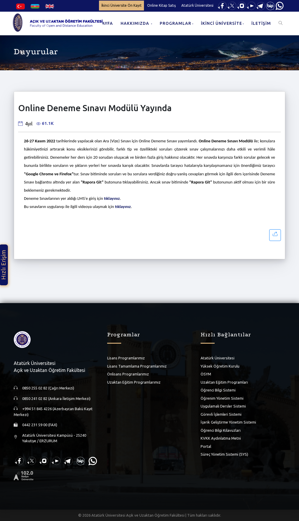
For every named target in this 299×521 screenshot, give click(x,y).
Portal (206, 446)
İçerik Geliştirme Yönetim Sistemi (228, 422)
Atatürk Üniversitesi (197, 5)
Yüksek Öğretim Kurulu (220, 366)
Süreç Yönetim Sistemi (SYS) (224, 454)
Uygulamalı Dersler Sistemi (223, 406)
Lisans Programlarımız (126, 358)
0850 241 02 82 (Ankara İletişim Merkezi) (56, 398)
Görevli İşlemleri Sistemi (221, 414)
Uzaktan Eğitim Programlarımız (134, 382)
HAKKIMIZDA (135, 23)
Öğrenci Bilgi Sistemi (218, 390)
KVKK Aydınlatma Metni (221, 438)
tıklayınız (112, 198)
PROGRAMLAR (175, 23)
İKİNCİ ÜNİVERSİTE (221, 23)
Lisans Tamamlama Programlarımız (137, 366)
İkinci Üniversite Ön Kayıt (121, 5)
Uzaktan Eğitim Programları (224, 382)
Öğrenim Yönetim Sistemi (222, 398)
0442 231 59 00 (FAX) (39, 425)
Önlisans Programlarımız (128, 374)
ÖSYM (206, 374)
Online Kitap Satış (161, 5)
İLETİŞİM (261, 23)
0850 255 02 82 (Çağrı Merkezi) (48, 388)
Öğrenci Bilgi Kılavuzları (221, 430)
